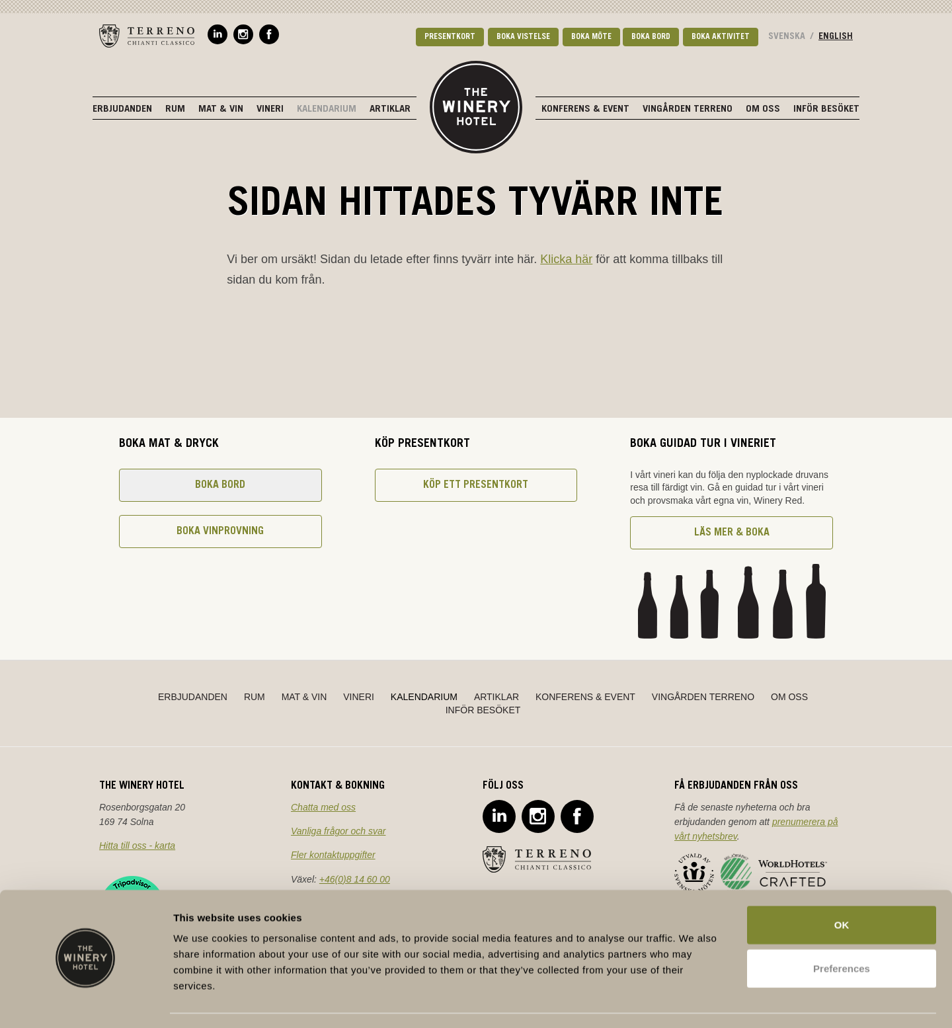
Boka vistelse (523, 37)
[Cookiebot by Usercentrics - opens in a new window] (85, 1002)
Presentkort (449, 37)
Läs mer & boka (732, 533)
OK (842, 887)
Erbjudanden (122, 109)
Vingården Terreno (688, 109)
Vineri (270, 109)
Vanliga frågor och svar (338, 831)
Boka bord (650, 37)
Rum (175, 109)
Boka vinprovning (220, 531)
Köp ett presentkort (475, 485)
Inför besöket (826, 109)
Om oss (763, 109)
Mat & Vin (220, 109)
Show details (694, 1002)
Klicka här (566, 259)
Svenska (786, 37)
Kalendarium (326, 109)
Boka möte (591, 37)
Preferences (841, 931)
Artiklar (390, 109)
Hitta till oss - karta (137, 845)
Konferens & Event (585, 109)
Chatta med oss (323, 807)
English (835, 37)
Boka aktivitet (721, 37)
